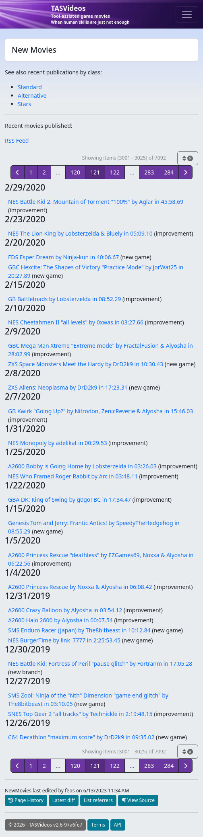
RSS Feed (17, 140)
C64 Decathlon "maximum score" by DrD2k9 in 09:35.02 (81, 737)
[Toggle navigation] (187, 14)
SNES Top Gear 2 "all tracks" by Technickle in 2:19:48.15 (80, 714)
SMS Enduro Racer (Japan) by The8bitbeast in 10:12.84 (79, 630)
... (58, 172)
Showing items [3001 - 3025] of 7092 (124, 157)
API (118, 824)
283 (149, 172)
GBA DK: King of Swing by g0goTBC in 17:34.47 (69, 499)
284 (169, 172)
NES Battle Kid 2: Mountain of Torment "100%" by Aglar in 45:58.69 (95, 201)
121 (95, 172)
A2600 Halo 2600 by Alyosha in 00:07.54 (60, 620)
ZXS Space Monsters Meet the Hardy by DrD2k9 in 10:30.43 (85, 364)
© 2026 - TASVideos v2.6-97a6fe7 (45, 824)
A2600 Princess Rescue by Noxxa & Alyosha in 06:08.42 (80, 587)
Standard (30, 87)
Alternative (32, 95)
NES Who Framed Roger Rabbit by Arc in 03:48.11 (73, 476)
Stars (24, 104)
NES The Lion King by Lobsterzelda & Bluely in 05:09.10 (80, 233)
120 (75, 172)
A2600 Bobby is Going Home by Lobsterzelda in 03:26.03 (82, 466)
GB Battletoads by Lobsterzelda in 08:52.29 (64, 299)
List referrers (98, 800)
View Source (138, 800)
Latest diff (63, 800)
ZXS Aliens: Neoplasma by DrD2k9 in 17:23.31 (68, 387)
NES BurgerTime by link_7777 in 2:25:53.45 (64, 640)
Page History (26, 800)
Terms (98, 824)
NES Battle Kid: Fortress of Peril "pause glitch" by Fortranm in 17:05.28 (100, 663)
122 (115, 172)
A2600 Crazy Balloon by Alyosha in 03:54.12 (65, 610)
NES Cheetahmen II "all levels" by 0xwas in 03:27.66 (75, 322)
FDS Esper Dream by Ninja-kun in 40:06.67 (63, 257)
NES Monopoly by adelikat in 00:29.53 (57, 443)
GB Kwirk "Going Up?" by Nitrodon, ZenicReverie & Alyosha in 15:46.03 (100, 411)
